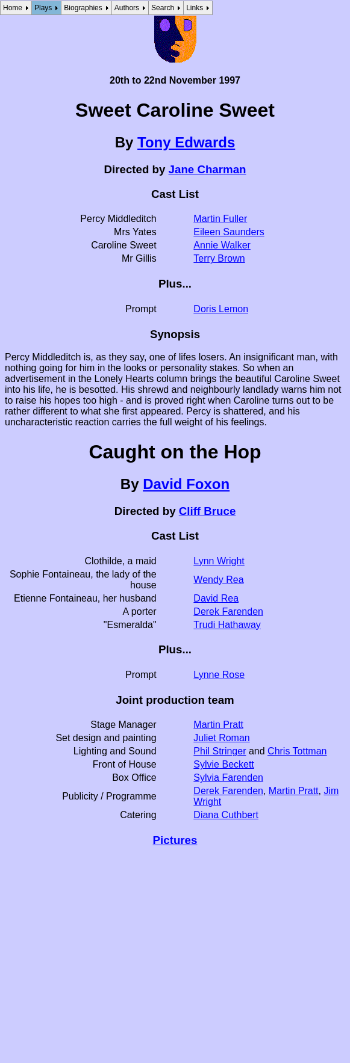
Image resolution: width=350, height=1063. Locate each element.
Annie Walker (222, 245)
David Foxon (186, 484)
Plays (43, 8)
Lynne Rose (219, 675)
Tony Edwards (186, 142)
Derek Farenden (228, 611)
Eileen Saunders (228, 232)
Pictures (175, 840)
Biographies (83, 8)
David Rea (216, 598)
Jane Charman (207, 169)
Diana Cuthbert (225, 815)
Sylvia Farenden (228, 777)
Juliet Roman (221, 738)
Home (12, 8)
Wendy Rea (218, 580)
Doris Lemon (220, 309)
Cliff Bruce (207, 511)
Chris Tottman (297, 751)
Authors (126, 8)
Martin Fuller (220, 219)
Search (162, 8)
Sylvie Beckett (223, 764)
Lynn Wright (218, 561)
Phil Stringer (219, 751)
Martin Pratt (218, 724)
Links (194, 8)
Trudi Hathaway (226, 625)
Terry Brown (219, 258)
